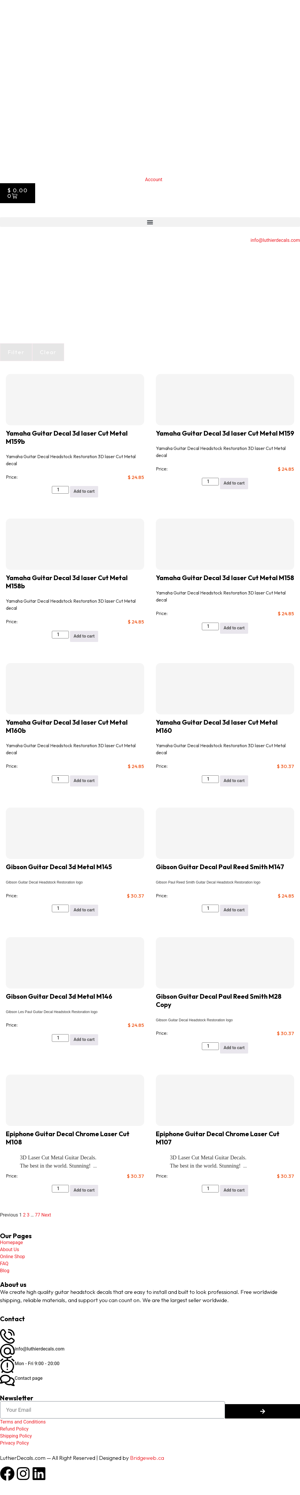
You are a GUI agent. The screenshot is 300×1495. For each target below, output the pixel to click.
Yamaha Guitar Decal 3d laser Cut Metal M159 (225, 433)
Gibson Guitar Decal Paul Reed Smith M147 (220, 868)
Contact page (28, 1381)
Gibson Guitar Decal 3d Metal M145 (59, 868)
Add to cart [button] (84, 492)
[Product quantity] (59, 490)
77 (37, 1217)
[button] (150, 222)
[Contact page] (7, 1383)
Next (46, 1217)
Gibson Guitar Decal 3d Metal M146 (59, 998)
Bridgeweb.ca (147, 1460)
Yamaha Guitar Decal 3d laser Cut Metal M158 (225, 578)
